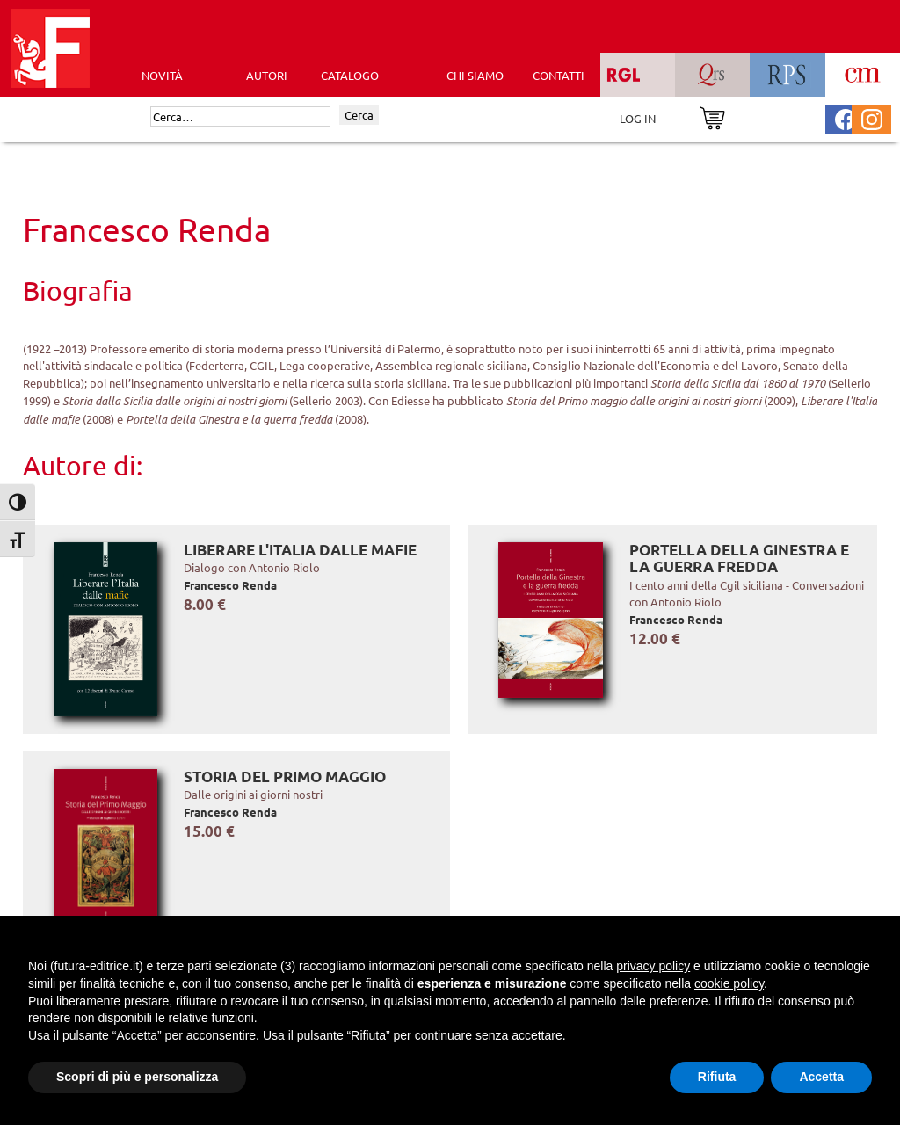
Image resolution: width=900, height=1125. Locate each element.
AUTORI (266, 75)
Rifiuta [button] (717, 1077)
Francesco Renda (230, 584)
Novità (162, 75)
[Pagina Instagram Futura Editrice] (871, 117)
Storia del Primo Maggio (285, 776)
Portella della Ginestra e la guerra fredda (739, 559)
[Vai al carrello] (712, 116)
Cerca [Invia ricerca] (359, 114)
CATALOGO (350, 75)
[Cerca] (240, 116)
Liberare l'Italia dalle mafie (300, 550)
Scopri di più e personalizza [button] (137, 1077)
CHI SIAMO (475, 75)
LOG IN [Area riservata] (638, 118)
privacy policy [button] (653, 966)
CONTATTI (558, 75)
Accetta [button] (821, 1077)
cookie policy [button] (729, 983)
